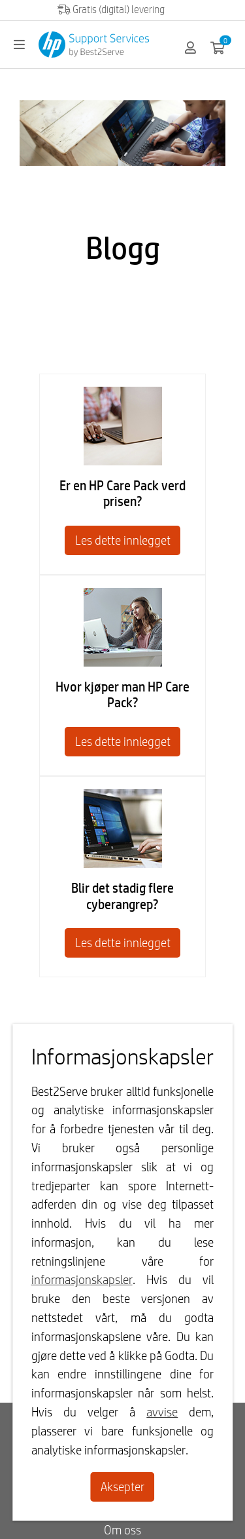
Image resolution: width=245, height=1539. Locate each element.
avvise (162, 1412)
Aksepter (122, 1486)
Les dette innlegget (123, 540)
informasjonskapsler (82, 1279)
